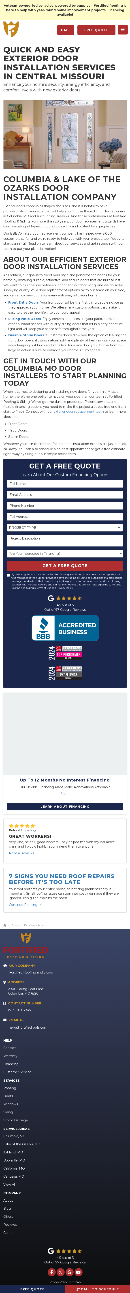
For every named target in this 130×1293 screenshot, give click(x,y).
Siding (8, 1112)
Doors (8, 1096)
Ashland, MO (13, 1152)
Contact (9, 1048)
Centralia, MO (13, 1176)
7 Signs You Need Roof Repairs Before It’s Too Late (62, 879)
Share (65, 794)
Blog (7, 1209)
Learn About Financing (65, 807)
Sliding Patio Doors (24, 319)
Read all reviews (21, 853)
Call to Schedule (97, 1289)
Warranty (10, 1056)
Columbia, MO (14, 1136)
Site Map (75, 1282)
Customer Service (17, 1072)
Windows (10, 1104)
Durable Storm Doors (26, 335)
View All (9, 1185)
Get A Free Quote (65, 565)
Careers (9, 1233)
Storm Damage (15, 1120)
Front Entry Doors (23, 302)
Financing (11, 1064)
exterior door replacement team (78, 412)
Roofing (9, 1088)
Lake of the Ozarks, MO (21, 1144)
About (8, 1200)
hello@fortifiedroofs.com (28, 1027)
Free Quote (96, 30)
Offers (8, 1217)
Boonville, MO (14, 1160)
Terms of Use (43, 588)
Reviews (10, 1225)
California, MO (14, 1168)
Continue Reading (25, 905)
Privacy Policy (65, 588)
